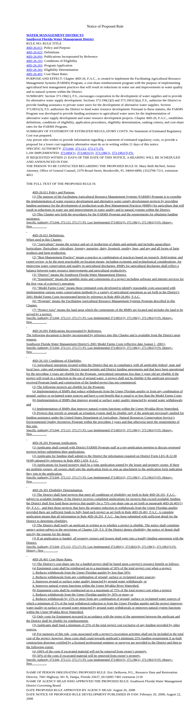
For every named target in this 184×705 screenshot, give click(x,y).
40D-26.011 (34, 48)
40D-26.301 (34, 70)
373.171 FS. (96, 148)
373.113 (80, 148)
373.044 (67, 148)
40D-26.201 (34, 65)
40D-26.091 (34, 56)
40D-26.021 (34, 52)
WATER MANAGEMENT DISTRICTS (55, 35)
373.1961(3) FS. (123, 153)
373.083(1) (67, 153)
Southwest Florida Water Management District (60, 39)
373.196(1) (102, 153)
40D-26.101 (34, 61)
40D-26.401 (34, 74)
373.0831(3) (85, 153)
